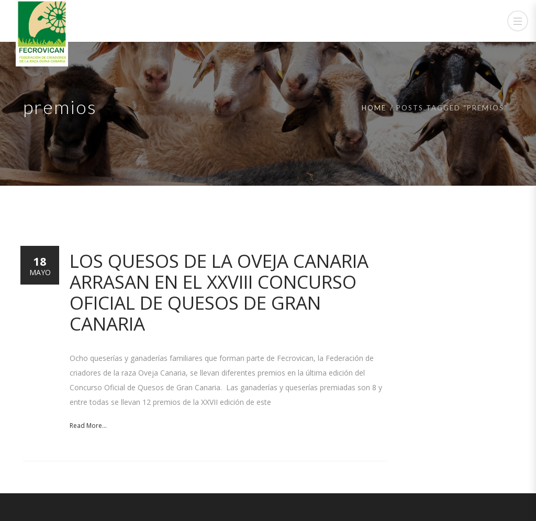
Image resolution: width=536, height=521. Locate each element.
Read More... (88, 425)
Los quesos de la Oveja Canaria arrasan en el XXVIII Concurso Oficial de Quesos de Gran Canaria (219, 292)
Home (374, 108)
